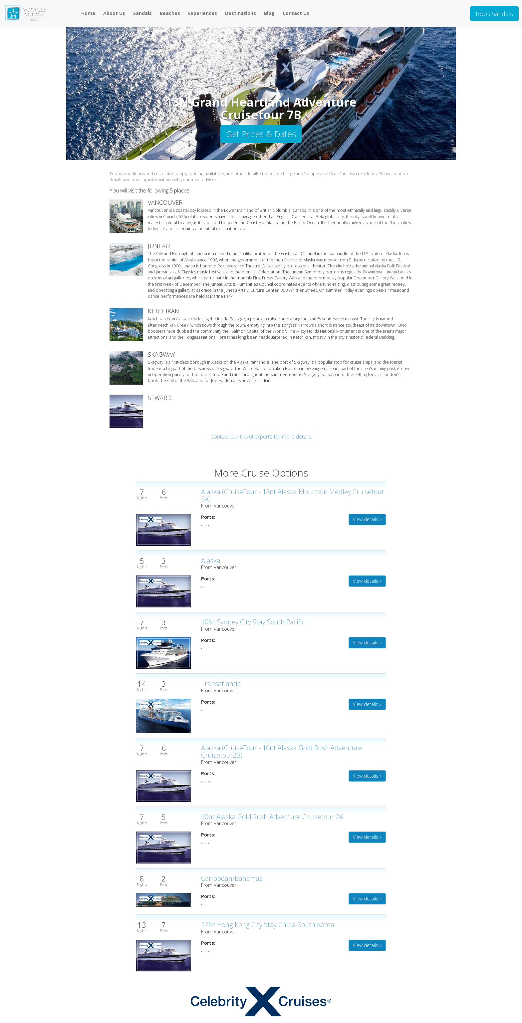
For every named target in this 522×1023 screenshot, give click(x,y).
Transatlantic (220, 683)
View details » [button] (367, 519)
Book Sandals (494, 14)
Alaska (210, 560)
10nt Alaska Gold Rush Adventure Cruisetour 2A (272, 816)
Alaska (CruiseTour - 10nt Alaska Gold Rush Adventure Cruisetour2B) (281, 751)
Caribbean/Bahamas (231, 878)
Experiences (202, 13)
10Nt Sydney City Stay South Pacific (253, 621)
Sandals (142, 13)
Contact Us (296, 13)
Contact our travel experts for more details (260, 436)
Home (88, 13)
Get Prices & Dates (261, 134)
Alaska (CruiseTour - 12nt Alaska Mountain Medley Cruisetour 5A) (292, 495)
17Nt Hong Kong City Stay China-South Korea (267, 924)
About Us (114, 13)
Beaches (170, 13)
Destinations (240, 13)
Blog (269, 13)
